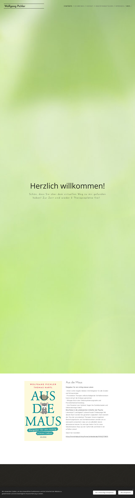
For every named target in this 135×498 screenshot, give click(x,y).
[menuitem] (69, 6)
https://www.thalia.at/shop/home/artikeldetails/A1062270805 (87, 436)
